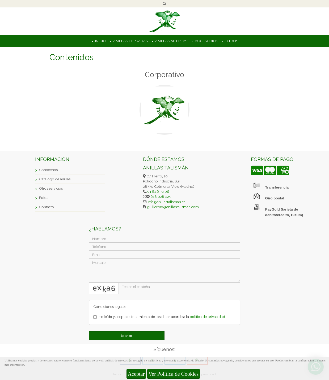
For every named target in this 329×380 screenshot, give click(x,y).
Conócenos (48, 170)
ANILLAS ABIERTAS (170, 41)
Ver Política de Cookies (174, 374)
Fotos (43, 197)
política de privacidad (207, 317)
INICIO (100, 41)
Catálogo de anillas (54, 179)
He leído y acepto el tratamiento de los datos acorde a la (159, 317)
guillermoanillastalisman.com (172, 207)
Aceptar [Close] (136, 374)
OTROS (231, 41)
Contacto (46, 207)
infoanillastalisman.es (166, 202)
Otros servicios (51, 188)
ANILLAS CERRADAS (130, 41)
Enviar (126, 335)
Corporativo (164, 74)
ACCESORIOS (206, 41)
